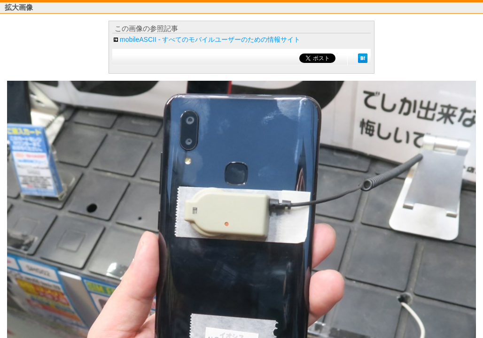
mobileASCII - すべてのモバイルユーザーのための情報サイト (210, 39)
